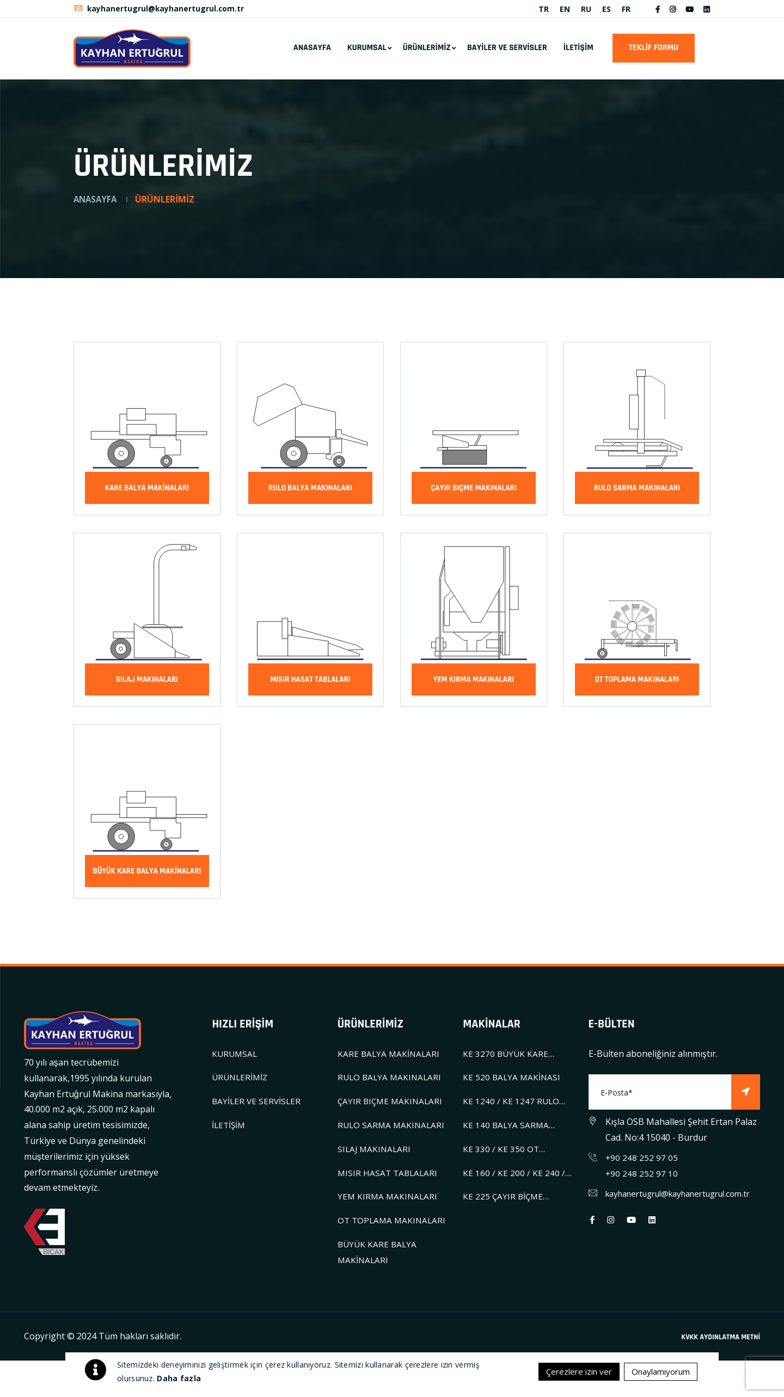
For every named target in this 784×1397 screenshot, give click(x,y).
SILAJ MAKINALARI (147, 684)
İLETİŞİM (578, 53)
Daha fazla (179, 1378)
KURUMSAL (367, 53)
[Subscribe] (745, 1097)
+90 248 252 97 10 (641, 1178)
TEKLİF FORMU (653, 53)
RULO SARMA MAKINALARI (637, 493)
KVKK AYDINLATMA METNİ (720, 1373)
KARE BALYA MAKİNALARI (147, 493)
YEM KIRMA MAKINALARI (473, 684)
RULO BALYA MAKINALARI (310, 493)
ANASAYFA (312, 53)
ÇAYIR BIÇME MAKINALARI (474, 493)
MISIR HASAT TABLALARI (310, 684)
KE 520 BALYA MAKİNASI (512, 1082)
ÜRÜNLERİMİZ (427, 53)
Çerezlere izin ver (570, 1371)
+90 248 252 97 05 (641, 1162)
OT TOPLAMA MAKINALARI (637, 684)
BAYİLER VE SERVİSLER (507, 53)
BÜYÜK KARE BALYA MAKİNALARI (147, 876)
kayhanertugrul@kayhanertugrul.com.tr (160, 11)
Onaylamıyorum (657, 1371)
